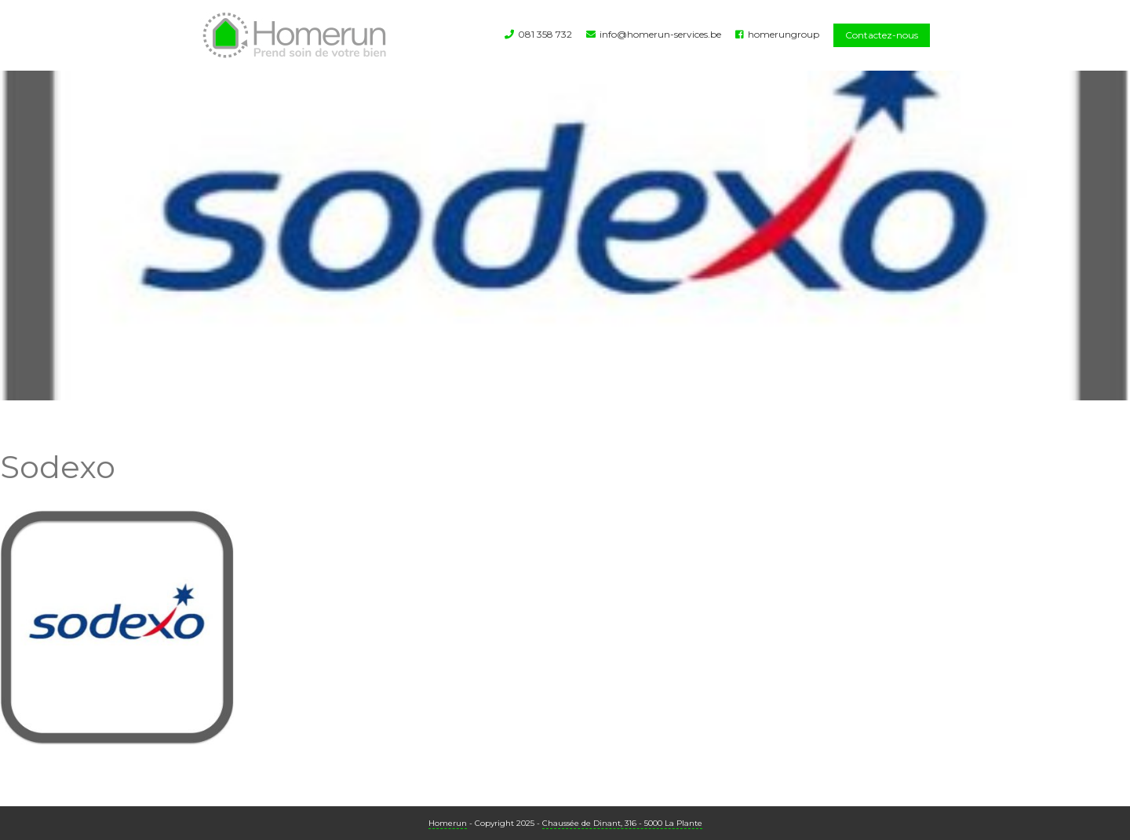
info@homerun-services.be (660, 34)
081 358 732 (545, 34)
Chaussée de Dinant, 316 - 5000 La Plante (622, 823)
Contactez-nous (881, 35)
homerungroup (783, 34)
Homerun (447, 823)
